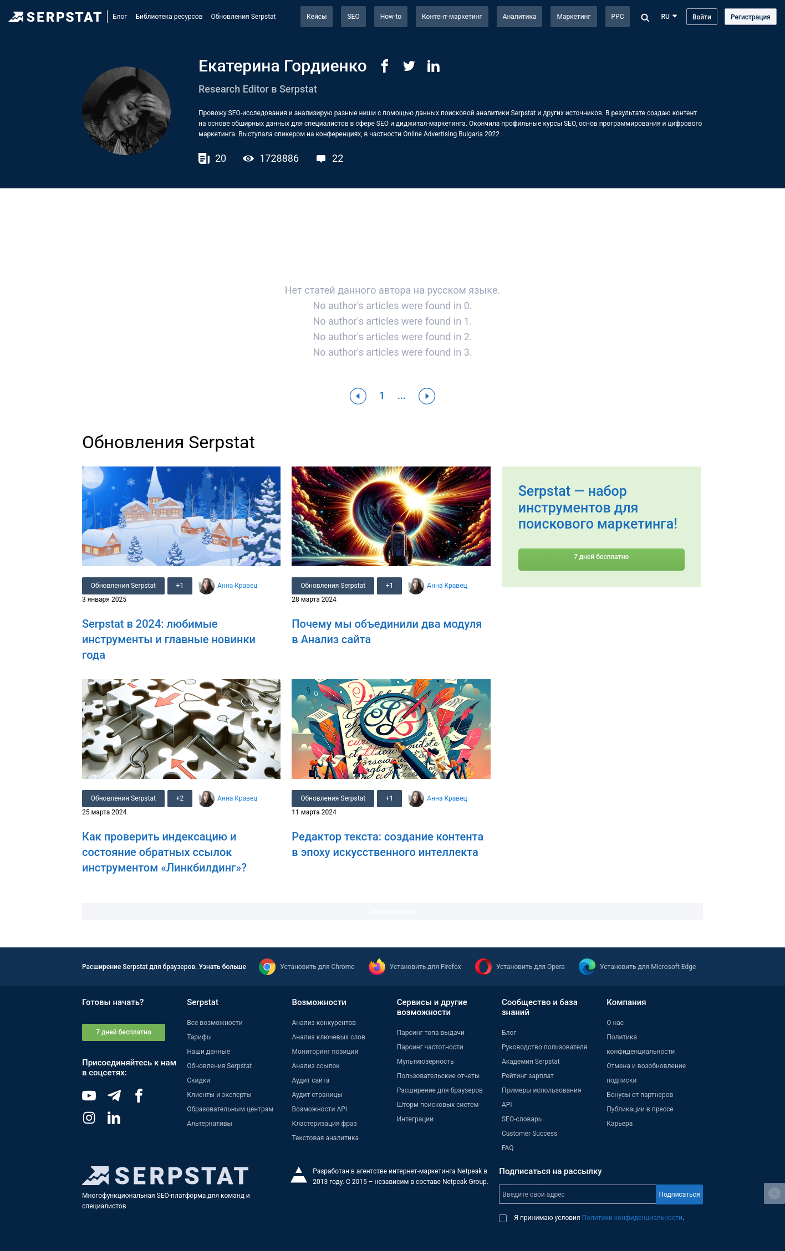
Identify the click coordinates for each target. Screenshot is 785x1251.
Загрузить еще (392, 911)
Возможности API (319, 1109)
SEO (353, 16)
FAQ (508, 1148)
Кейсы (317, 16)
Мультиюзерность (425, 1061)
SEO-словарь (522, 1119)
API (507, 1105)
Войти (701, 17)
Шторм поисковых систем (438, 1105)
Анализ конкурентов (324, 1023)
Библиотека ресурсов (168, 16)
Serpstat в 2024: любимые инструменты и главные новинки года (169, 639)
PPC (617, 16)
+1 (180, 585)
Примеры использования (542, 1090)
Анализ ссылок (315, 1066)
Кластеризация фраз (324, 1123)
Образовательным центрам (230, 1109)
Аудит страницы (317, 1095)
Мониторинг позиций (325, 1051)
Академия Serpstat (531, 1061)
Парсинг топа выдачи (431, 1033)
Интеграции (415, 1119)
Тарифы (199, 1037)
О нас (615, 1023)
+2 (180, 798)
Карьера (619, 1123)
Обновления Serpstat (243, 16)
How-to (390, 16)
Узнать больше (222, 967)
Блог (120, 16)
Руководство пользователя (544, 1047)
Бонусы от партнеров (639, 1095)
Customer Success (529, 1133)
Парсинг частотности (430, 1047)
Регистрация (751, 17)
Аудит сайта (310, 1080)
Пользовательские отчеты (438, 1076)
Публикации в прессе (640, 1109)
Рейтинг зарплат (528, 1076)
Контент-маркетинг (452, 16)
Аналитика (520, 16)
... (401, 395)
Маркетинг (573, 16)
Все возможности (214, 1023)
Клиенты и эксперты (219, 1095)
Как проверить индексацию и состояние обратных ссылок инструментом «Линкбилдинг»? (164, 852)
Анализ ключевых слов (328, 1037)
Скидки (198, 1080)
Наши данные (208, 1051)
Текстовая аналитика (325, 1138)
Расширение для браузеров (440, 1090)
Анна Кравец (238, 585)
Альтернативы (209, 1123)
